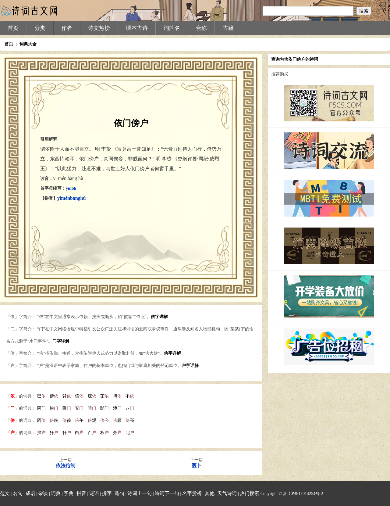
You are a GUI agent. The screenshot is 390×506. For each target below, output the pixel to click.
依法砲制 (65, 465)
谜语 (94, 493)
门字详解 (60, 341)
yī (59, 198)
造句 (119, 493)
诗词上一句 (139, 493)
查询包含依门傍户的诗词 (294, 59)
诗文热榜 (99, 28)
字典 (68, 493)
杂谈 (43, 493)
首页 (13, 28)
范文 (5, 493)
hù (83, 198)
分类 (39, 28)
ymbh (71, 188)
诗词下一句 (167, 493)
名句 (18, 493)
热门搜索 (249, 493)
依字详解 (159, 316)
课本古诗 (137, 28)
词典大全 (28, 44)
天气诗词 (227, 493)
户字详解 (190, 365)
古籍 (228, 28)
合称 (201, 28)
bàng (75, 198)
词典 (56, 493)
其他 (209, 493)
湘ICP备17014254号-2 (303, 493)
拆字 (107, 493)
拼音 (81, 493)
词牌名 (172, 28)
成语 (30, 493)
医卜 (196, 465)
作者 (66, 28)
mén (65, 198)
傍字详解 (172, 353)
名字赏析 (192, 493)
